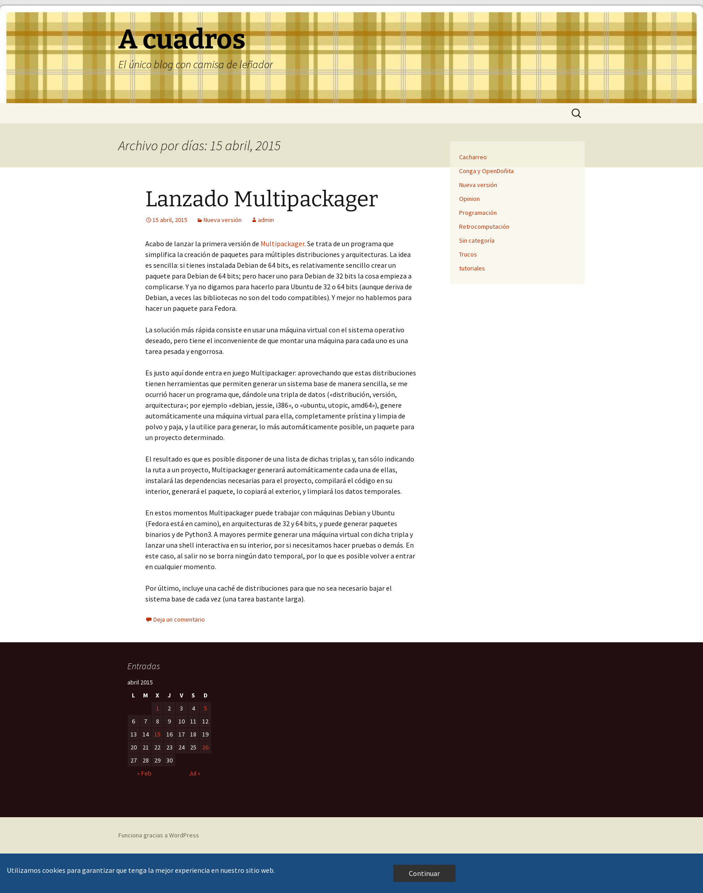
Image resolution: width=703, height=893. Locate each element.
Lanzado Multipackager (261, 199)
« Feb (144, 773)
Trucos (468, 254)
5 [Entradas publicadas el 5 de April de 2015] (205, 708)
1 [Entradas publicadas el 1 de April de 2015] (157, 708)
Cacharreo (473, 157)
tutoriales (472, 268)
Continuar (424, 873)
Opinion (469, 199)
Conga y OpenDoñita (486, 171)
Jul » (194, 773)
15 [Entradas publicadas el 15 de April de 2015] (157, 734)
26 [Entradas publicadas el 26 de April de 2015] (205, 747)
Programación (478, 213)
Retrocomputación (484, 226)
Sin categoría (477, 240)
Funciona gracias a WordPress (158, 835)
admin (266, 220)
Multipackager (282, 243)
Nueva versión (223, 220)
